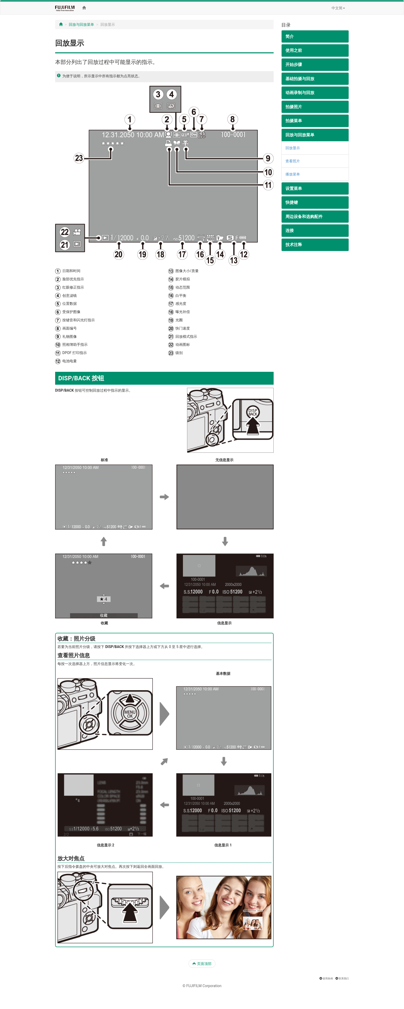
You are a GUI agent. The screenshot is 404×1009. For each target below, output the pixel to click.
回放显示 (292, 148)
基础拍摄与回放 (299, 78)
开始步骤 (293, 64)
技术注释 (293, 244)
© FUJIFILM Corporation (201, 986)
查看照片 (292, 161)
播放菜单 (292, 174)
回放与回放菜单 (81, 24)
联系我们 (344, 978)
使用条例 (328, 978)
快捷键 (291, 202)
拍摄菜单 (293, 120)
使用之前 (293, 50)
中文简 (338, 8)
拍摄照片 (293, 106)
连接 (289, 230)
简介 (289, 36)
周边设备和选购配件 (304, 216)
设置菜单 (293, 188)
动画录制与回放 (299, 92)
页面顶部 (201, 964)
